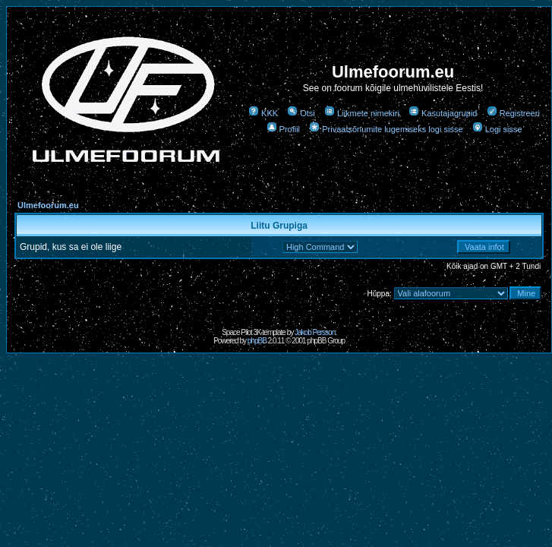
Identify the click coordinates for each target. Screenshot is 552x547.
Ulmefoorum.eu (48, 205)
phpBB (257, 341)
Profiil (284, 129)
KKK (263, 113)
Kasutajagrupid (442, 113)
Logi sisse (497, 129)
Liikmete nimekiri (361, 113)
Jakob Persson (315, 332)
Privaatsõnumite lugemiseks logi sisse (385, 129)
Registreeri (513, 113)
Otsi (301, 113)
